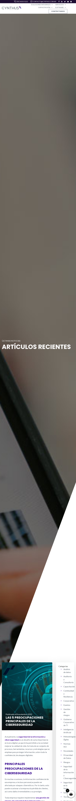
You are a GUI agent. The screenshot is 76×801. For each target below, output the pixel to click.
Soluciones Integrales (42, 4)
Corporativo (68, 701)
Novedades (68, 751)
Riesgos (66, 762)
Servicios (60, 4)
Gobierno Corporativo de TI (68, 722)
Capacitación (45, 7)
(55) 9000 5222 (22, 1)
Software (60, 7)
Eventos (66, 705)
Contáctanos (58, 11)
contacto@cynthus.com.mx (44, 1)
